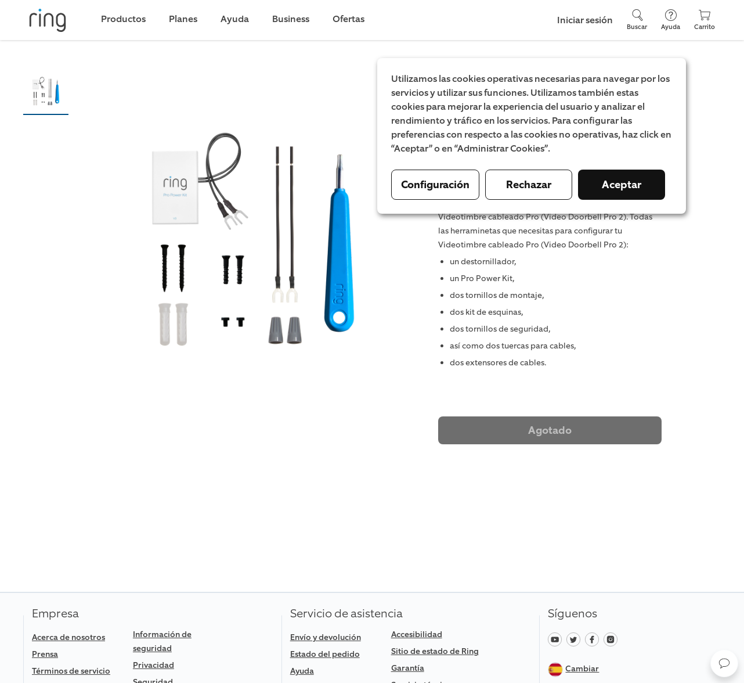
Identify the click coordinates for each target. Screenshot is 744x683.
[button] (45, 91)
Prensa (45, 654)
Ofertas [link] (348, 19)
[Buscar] (637, 20)
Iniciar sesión (585, 20)
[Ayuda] (670, 20)
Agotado (550, 430)
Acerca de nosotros (68, 637)
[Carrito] (704, 20)
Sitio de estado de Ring (435, 651)
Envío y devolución (325, 637)
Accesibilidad (416, 634)
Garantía (407, 668)
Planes (183, 19)
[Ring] (47, 20)
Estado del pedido (325, 654)
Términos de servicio (71, 671)
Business (290, 19)
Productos (123, 19)
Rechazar (528, 185)
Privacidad (153, 665)
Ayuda (302, 671)
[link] (78, 671)
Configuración (435, 185)
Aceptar (621, 185)
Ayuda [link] (235, 19)
